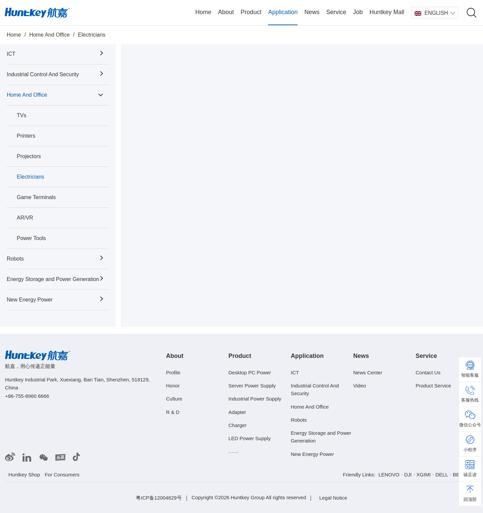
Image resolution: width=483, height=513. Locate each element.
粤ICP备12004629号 (159, 498)
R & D (172, 412)
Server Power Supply (252, 385)
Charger (237, 425)
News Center (367, 372)
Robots (15, 259)
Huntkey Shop (24, 474)
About (226, 12)
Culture (174, 399)
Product (250, 12)
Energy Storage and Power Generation (53, 279)
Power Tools (31, 238)
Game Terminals (36, 197)
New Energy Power (30, 299)
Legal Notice (333, 498)
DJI (408, 474)
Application (283, 12)
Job (358, 12)
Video (359, 385)
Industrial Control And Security (43, 74)
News (311, 12)
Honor (173, 385)
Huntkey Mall (387, 12)
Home (203, 12)
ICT (11, 54)
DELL (441, 474)
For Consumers (62, 474)
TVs (21, 115)
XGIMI (424, 474)
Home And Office (49, 35)
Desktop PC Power (249, 372)
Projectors (29, 156)
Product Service (433, 385)
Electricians (91, 35)
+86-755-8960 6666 (27, 396)
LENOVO (388, 474)
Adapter (237, 412)
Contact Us (428, 372)
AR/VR (25, 218)
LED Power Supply (249, 438)
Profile (173, 372)
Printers (26, 136)
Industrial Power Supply (254, 399)
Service (336, 12)
